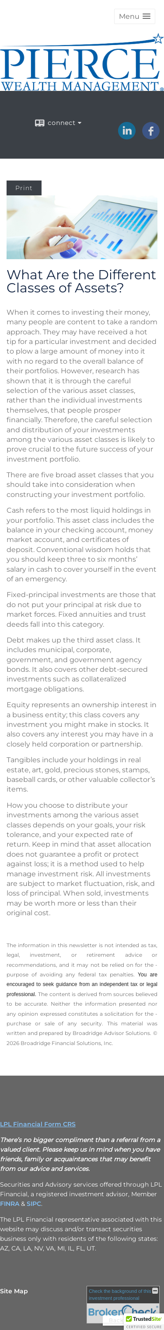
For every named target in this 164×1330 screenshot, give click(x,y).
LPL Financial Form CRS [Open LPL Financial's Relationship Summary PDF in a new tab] (38, 1124)
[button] (134, 16)
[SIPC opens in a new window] (34, 1204)
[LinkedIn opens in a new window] (127, 136)
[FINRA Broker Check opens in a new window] (123, 1304)
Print (24, 188)
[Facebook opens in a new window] (151, 136)
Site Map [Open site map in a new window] (14, 1291)
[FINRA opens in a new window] (9, 1204)
